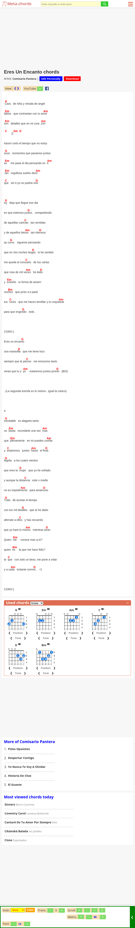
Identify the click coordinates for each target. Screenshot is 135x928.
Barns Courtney (25, 804)
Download (72, 78)
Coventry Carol (15, 813)
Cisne (8, 840)
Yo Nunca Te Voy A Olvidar (27, 767)
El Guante (15, 784)
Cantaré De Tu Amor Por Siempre (28, 822)
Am (71, 610)
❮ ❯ (16, 88)
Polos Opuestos (19, 749)
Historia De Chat (20, 776)
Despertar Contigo (21, 758)
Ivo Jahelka (35, 831)
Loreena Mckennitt (38, 813)
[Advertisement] (67, 37)
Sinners (10, 804)
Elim (54, 822)
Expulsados (20, 840)
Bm (44, 645)
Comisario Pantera (24, 78)
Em (44, 610)
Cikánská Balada (16, 831)
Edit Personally (50, 78)
